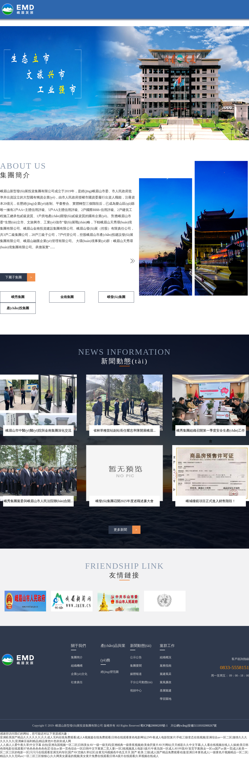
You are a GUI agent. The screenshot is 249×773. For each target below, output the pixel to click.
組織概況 (165, 657)
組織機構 (77, 665)
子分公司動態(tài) (141, 682)
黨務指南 (165, 665)
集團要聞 (136, 665)
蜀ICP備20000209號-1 (153, 725)
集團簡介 (77, 657)
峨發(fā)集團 (116, 297)
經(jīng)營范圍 (110, 671)
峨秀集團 (17, 297)
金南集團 (67, 297)
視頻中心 (136, 690)
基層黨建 (165, 690)
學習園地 (165, 698)
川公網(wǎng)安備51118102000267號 (194, 725)
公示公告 (136, 657)
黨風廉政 (165, 682)
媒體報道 (136, 674)
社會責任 (77, 682)
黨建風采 (165, 674)
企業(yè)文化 (79, 674)
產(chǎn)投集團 (18, 308)
